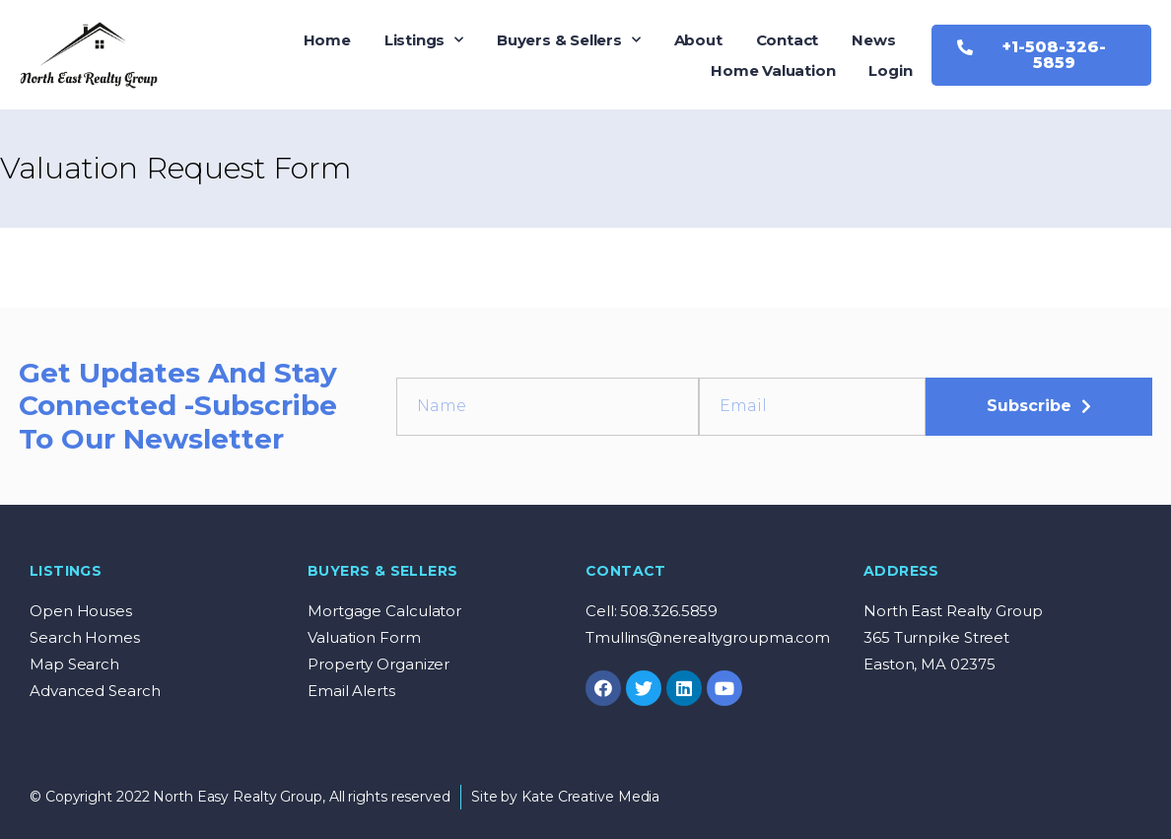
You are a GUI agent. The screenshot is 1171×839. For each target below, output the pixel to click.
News (873, 40)
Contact (787, 40)
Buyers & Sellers (569, 40)
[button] (1040, 55)
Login (890, 70)
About (698, 40)
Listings (423, 40)
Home (327, 40)
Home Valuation (773, 70)
